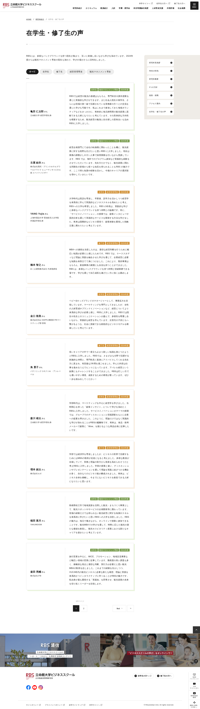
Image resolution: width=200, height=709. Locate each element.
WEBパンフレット (194, 678)
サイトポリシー (32, 705)
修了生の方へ (179, 3)
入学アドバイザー (194, 687)
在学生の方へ (162, 3)
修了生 (59, 72)
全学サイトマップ (76, 705)
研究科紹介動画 (194, 696)
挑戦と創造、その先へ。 (194, 706)
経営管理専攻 (76, 72)
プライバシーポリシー (53, 705)
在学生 (46, 72)
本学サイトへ (144, 3)
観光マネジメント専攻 (100, 72)
